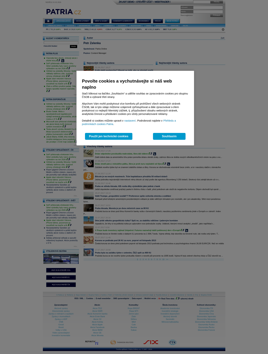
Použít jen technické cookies (108, 136)
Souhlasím (169, 136)
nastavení (130, 120)
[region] (135, 108)
